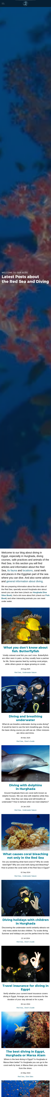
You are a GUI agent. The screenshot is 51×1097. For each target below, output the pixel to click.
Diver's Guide (29, 741)
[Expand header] (3, 3)
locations (28, 570)
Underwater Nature (29, 672)
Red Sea (17, 672)
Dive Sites (29, 1076)
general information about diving (24, 581)
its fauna (12, 570)
